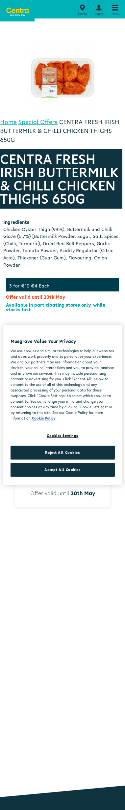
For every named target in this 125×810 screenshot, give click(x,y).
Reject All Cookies (62, 452)
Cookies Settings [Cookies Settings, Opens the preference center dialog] (62, 435)
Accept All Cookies (62, 469)
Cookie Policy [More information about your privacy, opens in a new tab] (43, 418)
